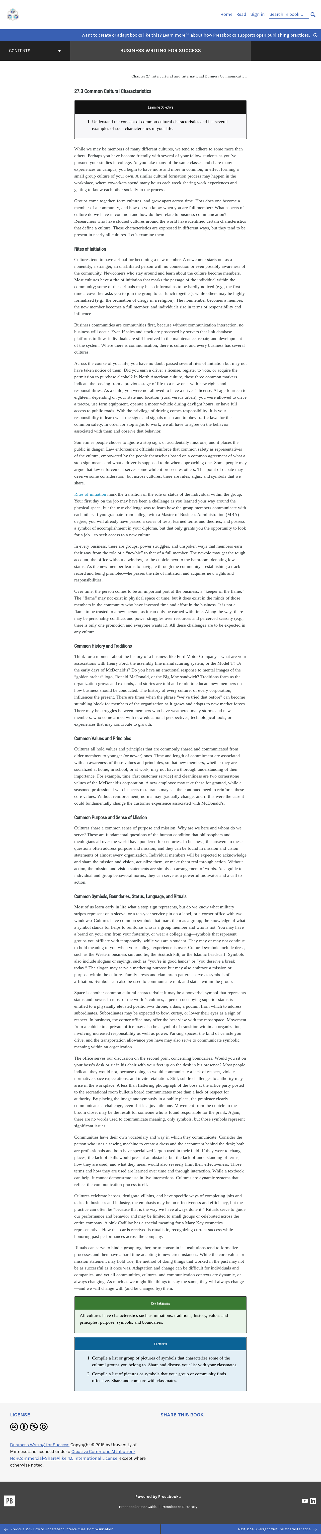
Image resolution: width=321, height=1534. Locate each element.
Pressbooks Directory (179, 1507)
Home (226, 14)
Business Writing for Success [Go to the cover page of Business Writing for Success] (160, 50)
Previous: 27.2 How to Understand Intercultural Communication (58, 1529)
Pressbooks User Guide (137, 1507)
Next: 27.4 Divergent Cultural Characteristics (277, 1529)
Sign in (257, 14)
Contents (35, 50)
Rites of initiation (90, 494)
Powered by (158, 1496)
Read (241, 14)
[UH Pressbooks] (13, 14)
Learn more (176, 35)
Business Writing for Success (39, 1444)
